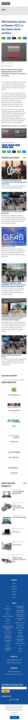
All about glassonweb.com (14, 660)
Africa (7, 606)
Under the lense (20, 643)
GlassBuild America (8, 641)
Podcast (20, 633)
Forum (14, 597)
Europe (8, 621)
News (14, 583)
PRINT (18, 38)
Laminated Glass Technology (20, 615)
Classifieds (14, 589)
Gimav (18, 145)
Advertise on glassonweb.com (14, 674)
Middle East (20, 625)
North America (20, 628)
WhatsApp (2, 38)
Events (5, 145)
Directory (14, 586)
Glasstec (5, 147)
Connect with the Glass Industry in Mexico (11, 356)
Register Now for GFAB (8, 247)
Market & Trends (20, 623)
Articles (14, 592)
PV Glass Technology (20, 636)
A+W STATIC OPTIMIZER (19, 517)
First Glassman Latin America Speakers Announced (12, 212)
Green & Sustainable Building (7, 648)
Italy (12, 147)
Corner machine (16, 545)
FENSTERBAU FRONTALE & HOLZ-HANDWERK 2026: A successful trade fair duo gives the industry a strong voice (13, 284)
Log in (5, 380)
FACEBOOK (8, 38)
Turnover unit (16, 532)
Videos (20, 648)
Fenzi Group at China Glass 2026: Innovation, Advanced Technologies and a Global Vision (13, 182)
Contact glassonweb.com (14, 663)
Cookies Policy (14, 712)
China (7, 614)
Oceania (20, 630)
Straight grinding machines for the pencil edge (19, 559)
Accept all (14, 717)
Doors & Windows (7, 616)
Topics (14, 594)
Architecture (7, 609)
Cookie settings (14, 714)
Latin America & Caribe (20, 619)
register (11, 380)
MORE (24, 38)
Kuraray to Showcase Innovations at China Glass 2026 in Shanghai (12, 319)
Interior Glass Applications (20, 611)
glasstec (7, 644)
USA (20, 646)
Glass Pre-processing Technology (7, 636)
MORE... (25, 157)
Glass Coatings (8, 632)
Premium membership (14, 671)
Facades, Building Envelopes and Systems (8, 627)
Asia (8, 611)
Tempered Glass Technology (20, 640)
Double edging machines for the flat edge (18, 507)
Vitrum (20, 651)
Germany (12, 145)
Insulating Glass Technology (20, 607)
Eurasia (8, 619)
